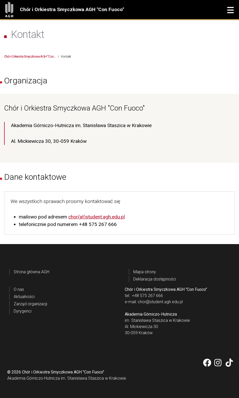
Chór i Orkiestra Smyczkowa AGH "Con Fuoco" (72, 9)
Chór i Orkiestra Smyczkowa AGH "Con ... (30, 56)
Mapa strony (144, 271)
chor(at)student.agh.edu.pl (96, 217)
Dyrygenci (22, 311)
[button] (230, 10)
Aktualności (24, 296)
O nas (19, 289)
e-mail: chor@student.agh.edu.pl (154, 301)
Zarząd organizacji (30, 303)
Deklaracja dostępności (154, 279)
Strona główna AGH (31, 271)
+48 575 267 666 (98, 224)
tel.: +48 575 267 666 (144, 295)
